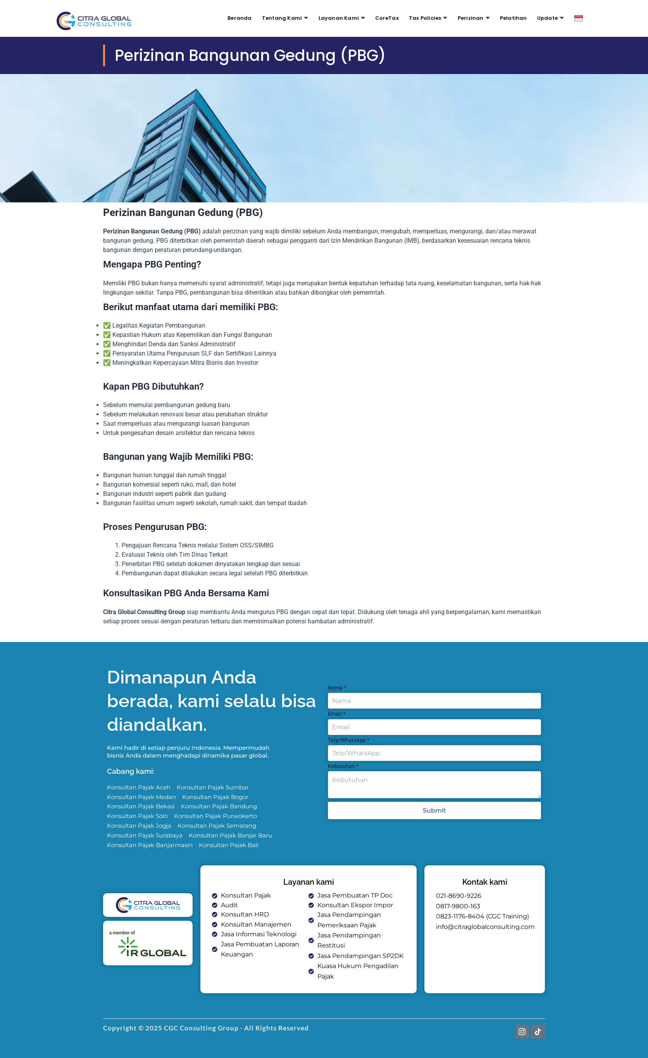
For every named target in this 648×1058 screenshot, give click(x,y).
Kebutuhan (343, 761)
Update (552, 18)
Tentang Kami (284, 18)
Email (336, 709)
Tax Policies (430, 18)
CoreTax (388, 18)
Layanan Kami (342, 18)
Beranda (238, 18)
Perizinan (475, 18)
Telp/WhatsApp (348, 735)
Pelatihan (515, 18)
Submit (434, 806)
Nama (337, 683)
